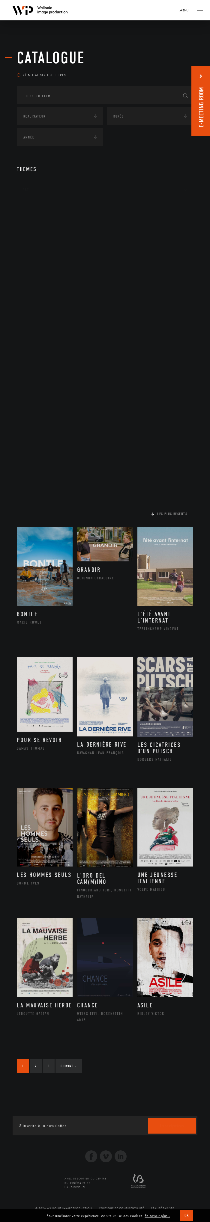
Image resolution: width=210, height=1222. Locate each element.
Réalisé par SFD (163, 1208)
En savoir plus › (157, 1216)
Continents (33, 208)
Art (26, 189)
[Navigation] (186, 10)
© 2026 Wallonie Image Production (63, 1208)
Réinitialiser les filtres (41, 75)
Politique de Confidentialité (121, 1208)
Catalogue (51, 57)
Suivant (68, 1066)
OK (186, 1215)
